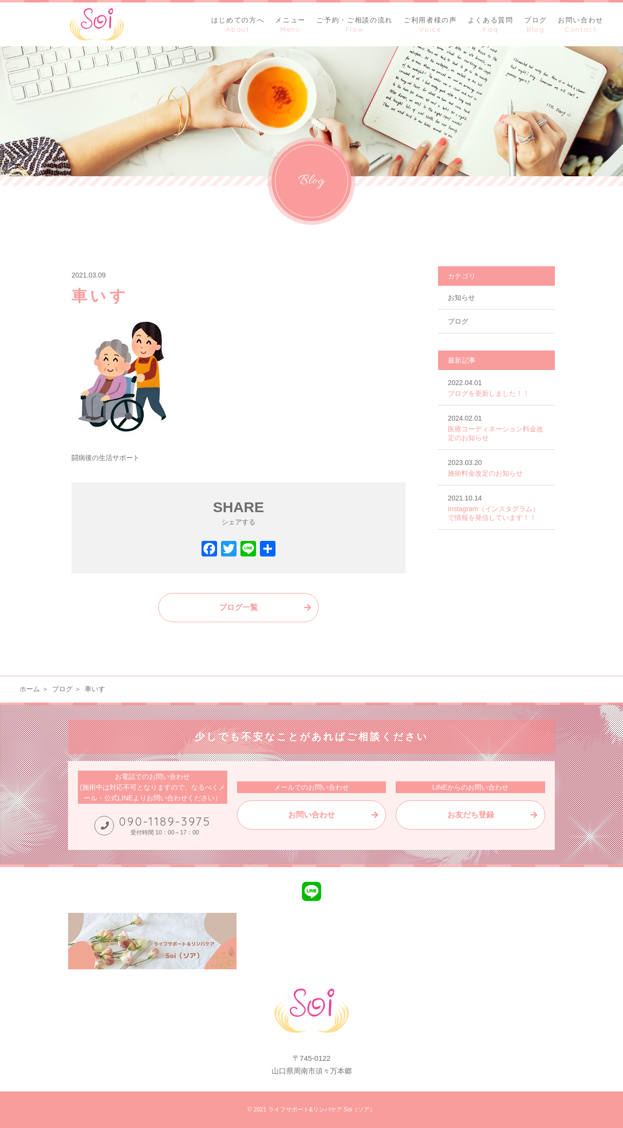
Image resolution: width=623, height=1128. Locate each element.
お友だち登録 (470, 815)
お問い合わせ (311, 815)
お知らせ (461, 297)
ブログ (458, 321)
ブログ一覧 (238, 607)
